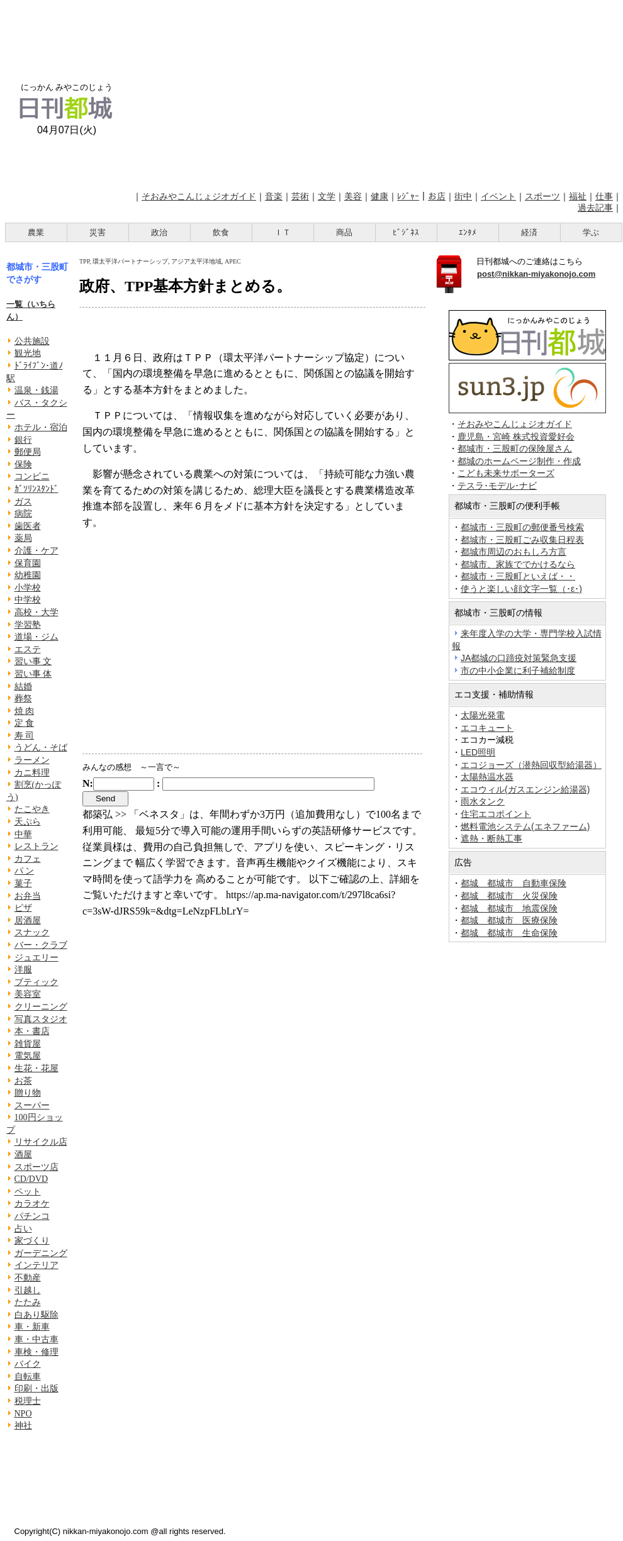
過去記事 (595, 208)
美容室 (27, 994)
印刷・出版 (36, 1388)
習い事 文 (33, 661)
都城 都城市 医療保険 (509, 920)
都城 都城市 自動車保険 (513, 883)
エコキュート (487, 728)
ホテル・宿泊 (40, 427)
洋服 (23, 969)
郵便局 (27, 452)
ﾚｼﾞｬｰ (408, 196)
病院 (23, 513)
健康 (379, 196)
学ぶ (591, 232)
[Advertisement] (375, 93)
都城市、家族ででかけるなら (518, 564)
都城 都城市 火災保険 (509, 896)
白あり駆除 (36, 1315)
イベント (498, 196)
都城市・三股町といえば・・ (518, 576)
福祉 (578, 196)
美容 (353, 196)
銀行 (23, 440)
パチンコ (32, 1216)
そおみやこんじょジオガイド (199, 196)
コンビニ (32, 476)
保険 (23, 464)
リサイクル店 (40, 1142)
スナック (32, 932)
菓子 (23, 883)
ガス (23, 501)
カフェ (27, 859)
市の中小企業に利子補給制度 (518, 670)
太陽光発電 (483, 715)
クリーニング (40, 1006)
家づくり (32, 1240)
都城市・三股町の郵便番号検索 (522, 527)
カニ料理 (32, 772)
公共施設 (32, 341)
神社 (23, 1425)
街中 (463, 196)
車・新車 (32, 1327)
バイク (27, 1364)
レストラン (36, 846)
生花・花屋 (36, 1068)
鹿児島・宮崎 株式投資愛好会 (516, 437)
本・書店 (32, 1031)
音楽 (274, 196)
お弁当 (27, 896)
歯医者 (27, 526)
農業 (36, 232)
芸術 (300, 196)
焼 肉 (24, 711)
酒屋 (23, 1154)
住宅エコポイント (496, 814)
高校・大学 (36, 612)
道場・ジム (36, 637)
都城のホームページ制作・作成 (519, 461)
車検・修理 (36, 1352)
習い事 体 (33, 674)
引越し (27, 1290)
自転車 (27, 1376)
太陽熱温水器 (487, 777)
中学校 (27, 599)
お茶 (23, 1081)
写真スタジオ (40, 1019)
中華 (23, 834)
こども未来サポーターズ (505, 473)
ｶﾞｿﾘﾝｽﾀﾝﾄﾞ (36, 489)
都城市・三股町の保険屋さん (514, 448)
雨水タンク (483, 801)
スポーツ (542, 196)
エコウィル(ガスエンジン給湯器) (525, 789)
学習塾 (27, 625)
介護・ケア (36, 550)
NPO (23, 1413)
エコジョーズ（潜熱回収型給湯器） (531, 765)
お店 (437, 196)
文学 (326, 196)
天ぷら (27, 821)
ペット (27, 1191)
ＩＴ (282, 232)
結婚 (23, 686)
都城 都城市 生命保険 (509, 933)
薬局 (23, 538)
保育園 (27, 563)
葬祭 (23, 698)
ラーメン (32, 760)
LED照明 (478, 752)
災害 (97, 232)
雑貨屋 (27, 1044)
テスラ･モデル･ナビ (497, 486)
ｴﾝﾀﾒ (467, 232)
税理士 (27, 1401)
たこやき (32, 809)
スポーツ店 (36, 1167)
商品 (344, 232)
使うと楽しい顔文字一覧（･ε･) (521, 589)
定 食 (24, 723)
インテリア (36, 1265)
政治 (159, 232)
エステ (27, 649)
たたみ (27, 1302)
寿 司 (24, 735)
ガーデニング (40, 1253)
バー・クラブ (40, 945)
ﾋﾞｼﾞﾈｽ (406, 232)
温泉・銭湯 (36, 390)
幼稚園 (27, 575)
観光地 (27, 353)
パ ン (24, 871)
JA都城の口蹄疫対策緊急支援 (518, 658)
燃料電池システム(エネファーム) (525, 826)
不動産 (27, 1277)
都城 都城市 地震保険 (509, 908)
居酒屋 (27, 920)
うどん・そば (40, 747)
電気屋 (27, 1055)
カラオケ (32, 1203)
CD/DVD (31, 1179)
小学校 (27, 587)
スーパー (32, 1105)
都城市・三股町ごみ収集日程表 (522, 540)
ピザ (23, 908)
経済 (529, 232)
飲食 (221, 232)
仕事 (604, 196)
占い (23, 1228)
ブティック (36, 982)
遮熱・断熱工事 (491, 838)
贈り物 (27, 1093)
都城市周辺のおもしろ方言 (513, 552)
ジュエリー (36, 957)
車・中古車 (36, 1339)
